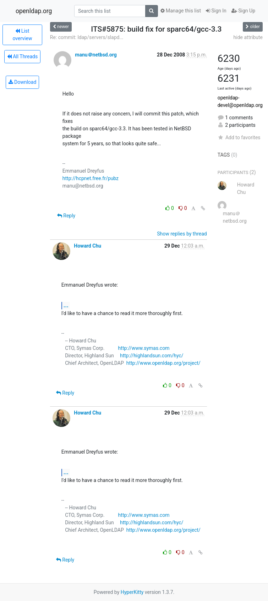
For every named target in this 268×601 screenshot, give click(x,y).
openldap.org (34, 11)
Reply (66, 215)
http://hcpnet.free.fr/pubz (90, 178)
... (66, 305)
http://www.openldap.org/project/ (163, 363)
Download (23, 82)
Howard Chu (87, 246)
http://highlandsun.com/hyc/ (152, 355)
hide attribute (248, 37)
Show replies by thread (182, 234)
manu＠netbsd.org (95, 55)
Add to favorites (239, 137)
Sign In (216, 10)
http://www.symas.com (144, 348)
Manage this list (180, 10)
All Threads (22, 56)
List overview (22, 34)
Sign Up (243, 10)
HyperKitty (132, 592)
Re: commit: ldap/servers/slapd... (87, 37)
